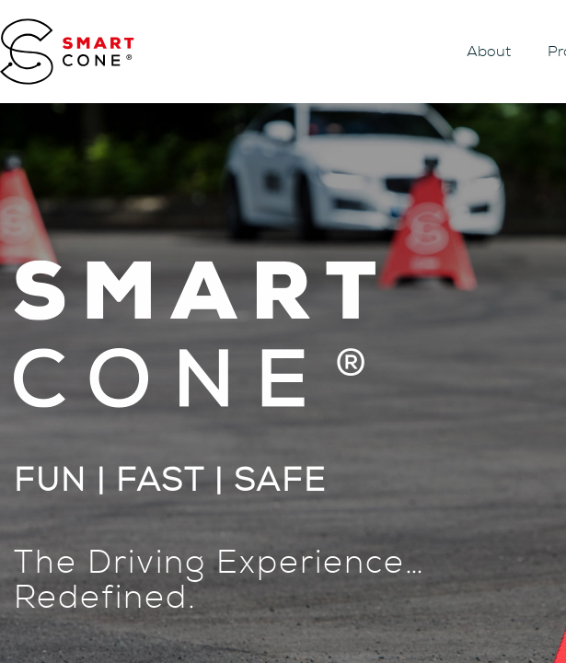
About (489, 51)
